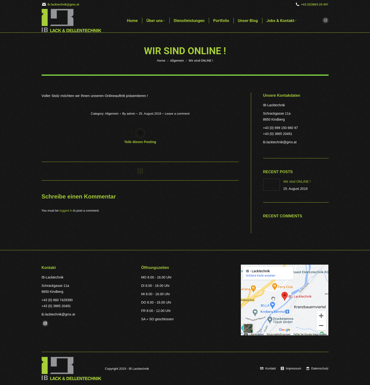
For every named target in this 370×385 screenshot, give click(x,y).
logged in (66, 210)
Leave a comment (177, 113)
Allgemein (112, 113)
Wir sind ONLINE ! (297, 181)
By (128, 113)
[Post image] (271, 185)
